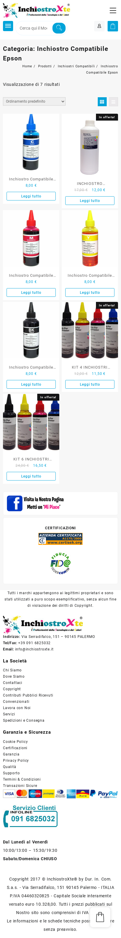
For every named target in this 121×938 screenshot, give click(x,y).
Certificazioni (15, 748)
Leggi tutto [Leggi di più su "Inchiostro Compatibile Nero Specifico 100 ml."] (31, 384)
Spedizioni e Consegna (24, 720)
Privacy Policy (16, 760)
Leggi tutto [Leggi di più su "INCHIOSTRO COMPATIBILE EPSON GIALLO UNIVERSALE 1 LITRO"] (90, 201)
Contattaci (12, 683)
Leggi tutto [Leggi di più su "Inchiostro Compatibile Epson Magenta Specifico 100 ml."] (31, 293)
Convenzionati (16, 702)
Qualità (9, 767)
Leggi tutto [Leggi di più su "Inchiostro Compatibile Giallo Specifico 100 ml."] (90, 293)
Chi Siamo (12, 670)
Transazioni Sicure (20, 786)
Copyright (12, 689)
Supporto (11, 773)
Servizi (9, 714)
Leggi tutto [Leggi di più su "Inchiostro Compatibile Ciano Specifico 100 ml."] (31, 196)
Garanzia (11, 754)
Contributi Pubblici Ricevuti (28, 695)
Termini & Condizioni (22, 779)
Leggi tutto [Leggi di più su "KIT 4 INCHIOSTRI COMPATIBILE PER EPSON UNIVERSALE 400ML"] (90, 384)
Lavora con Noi (17, 708)
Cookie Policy (15, 742)
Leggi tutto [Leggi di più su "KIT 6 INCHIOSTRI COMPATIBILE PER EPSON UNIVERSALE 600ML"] (31, 476)
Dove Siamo (14, 676)
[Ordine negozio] (34, 101)
